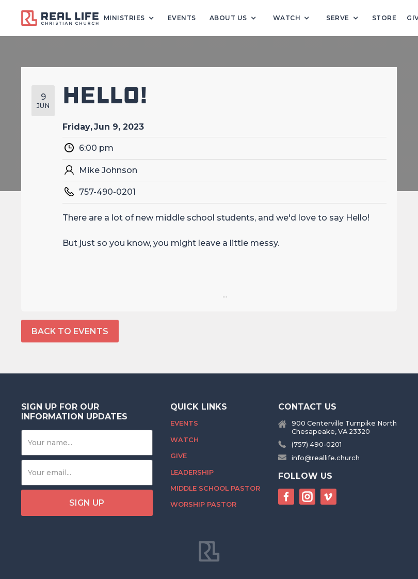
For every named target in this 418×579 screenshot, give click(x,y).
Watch (184, 440)
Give (178, 456)
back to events (69, 331)
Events (182, 18)
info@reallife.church (326, 458)
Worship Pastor (203, 504)
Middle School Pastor (215, 488)
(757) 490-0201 (317, 444)
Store (384, 18)
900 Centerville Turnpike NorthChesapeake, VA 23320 (344, 427)
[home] (64, 18)
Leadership (192, 472)
